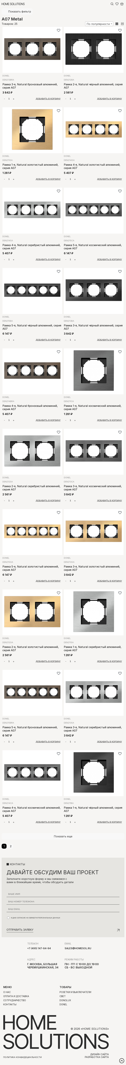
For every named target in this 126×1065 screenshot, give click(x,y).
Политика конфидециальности (22, 1057)
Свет (63, 996)
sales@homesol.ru (78, 948)
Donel (5, 75)
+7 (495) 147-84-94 (39, 948)
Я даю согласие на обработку (33, 918)
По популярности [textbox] (98, 24)
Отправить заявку (20, 929)
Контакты (9, 1004)
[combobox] (99, 23)
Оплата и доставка (16, 996)
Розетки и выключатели (75, 992)
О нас (7, 992)
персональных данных (49, 918)
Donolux (65, 1000)
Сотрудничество (14, 1000)
